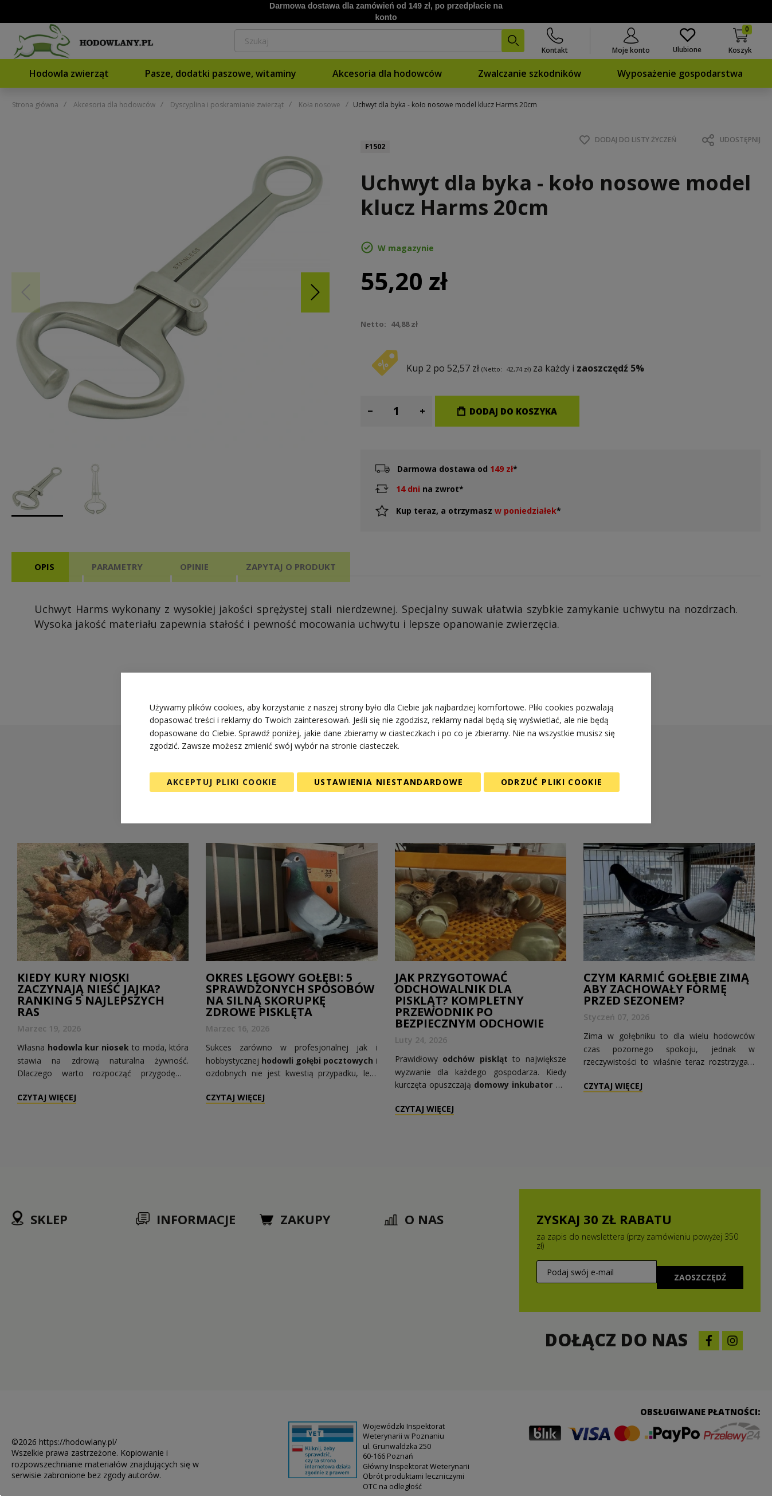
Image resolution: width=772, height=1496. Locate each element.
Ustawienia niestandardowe (389, 781)
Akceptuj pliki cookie (222, 781)
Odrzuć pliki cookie (552, 781)
